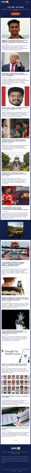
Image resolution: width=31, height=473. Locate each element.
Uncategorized (4, 431)
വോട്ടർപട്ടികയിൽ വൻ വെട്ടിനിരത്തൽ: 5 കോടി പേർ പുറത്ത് (15, 428)
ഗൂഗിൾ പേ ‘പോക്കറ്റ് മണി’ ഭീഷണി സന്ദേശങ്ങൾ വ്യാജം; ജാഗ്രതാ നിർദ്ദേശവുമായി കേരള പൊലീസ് (14, 364)
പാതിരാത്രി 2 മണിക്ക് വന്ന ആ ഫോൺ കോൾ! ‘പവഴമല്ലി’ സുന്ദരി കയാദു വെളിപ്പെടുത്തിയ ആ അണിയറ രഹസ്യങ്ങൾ (14, 141)
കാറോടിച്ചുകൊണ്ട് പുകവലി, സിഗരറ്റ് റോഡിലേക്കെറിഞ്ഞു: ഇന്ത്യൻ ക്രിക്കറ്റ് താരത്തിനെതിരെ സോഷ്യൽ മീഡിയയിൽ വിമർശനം (15, 208)
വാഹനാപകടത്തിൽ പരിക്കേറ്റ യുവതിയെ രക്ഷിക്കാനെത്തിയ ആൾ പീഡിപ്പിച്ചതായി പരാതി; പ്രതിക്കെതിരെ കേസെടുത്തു (14, 332)
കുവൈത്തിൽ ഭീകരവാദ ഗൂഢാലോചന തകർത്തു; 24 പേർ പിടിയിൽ (15, 397)
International (4, 77)
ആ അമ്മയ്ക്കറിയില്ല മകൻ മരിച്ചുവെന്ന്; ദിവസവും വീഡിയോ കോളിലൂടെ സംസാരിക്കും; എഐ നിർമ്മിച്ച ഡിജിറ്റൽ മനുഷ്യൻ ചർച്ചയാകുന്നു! (15, 299)
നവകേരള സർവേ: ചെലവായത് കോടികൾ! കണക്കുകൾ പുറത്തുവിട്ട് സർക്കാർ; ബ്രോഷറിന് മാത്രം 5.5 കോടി (14, 174)
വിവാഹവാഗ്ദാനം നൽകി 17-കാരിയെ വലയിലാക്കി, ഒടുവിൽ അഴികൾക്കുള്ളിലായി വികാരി (15, 108)
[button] (28, 2)
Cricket (3, 211)
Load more (15, 440)
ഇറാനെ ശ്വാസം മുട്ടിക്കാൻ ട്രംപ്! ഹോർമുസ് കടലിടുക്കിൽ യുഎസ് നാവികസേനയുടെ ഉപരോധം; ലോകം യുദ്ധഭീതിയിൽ (15, 74)
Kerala (3, 44)
